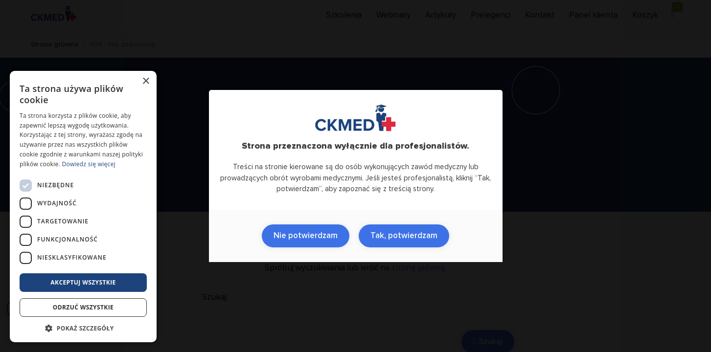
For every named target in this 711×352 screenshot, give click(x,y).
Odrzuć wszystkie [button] (83, 307)
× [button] (145, 81)
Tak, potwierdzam (403, 236)
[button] (83, 327)
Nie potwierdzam (306, 236)
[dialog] (83, 206)
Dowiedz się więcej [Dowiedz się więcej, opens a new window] (88, 164)
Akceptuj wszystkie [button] (82, 282)
